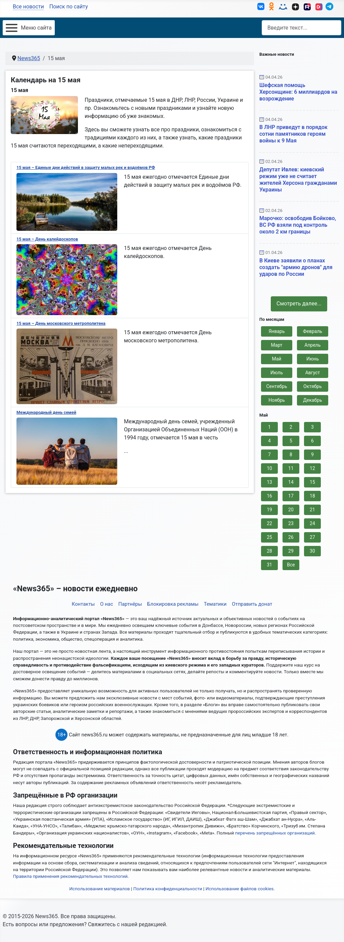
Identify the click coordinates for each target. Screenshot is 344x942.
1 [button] (269, 427)
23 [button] (291, 523)
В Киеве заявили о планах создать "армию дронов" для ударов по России (296, 267)
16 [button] (269, 496)
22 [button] (269, 523)
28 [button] (269, 551)
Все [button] (291, 564)
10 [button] (269, 468)
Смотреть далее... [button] (298, 303)
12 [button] (312, 468)
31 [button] (269, 564)
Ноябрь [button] (276, 400)
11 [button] (291, 468)
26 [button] (291, 537)
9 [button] (312, 454)
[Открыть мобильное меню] (29, 27)
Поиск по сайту (68, 6)
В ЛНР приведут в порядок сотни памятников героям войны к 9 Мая (293, 134)
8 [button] (291, 454)
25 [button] (269, 537)
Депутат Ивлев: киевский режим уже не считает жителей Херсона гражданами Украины (298, 179)
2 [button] (291, 427)
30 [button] (312, 551)
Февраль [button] (312, 331)
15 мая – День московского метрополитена (60, 323)
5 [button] (291, 440)
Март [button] (277, 345)
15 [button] (312, 482)
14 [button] (291, 482)
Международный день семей (46, 412)
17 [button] (291, 496)
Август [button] (312, 372)
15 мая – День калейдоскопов (47, 239)
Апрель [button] (312, 345)
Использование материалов (99, 888)
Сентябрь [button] (276, 386)
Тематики (215, 604)
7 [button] (269, 454)
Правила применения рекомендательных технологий (70, 876)
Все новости (28, 6)
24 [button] (312, 523)
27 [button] (312, 537)
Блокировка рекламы (173, 604)
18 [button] (312, 496)
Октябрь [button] (312, 386)
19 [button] (269, 509)
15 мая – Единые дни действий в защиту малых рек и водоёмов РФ (85, 167)
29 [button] (291, 551)
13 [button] (269, 482)
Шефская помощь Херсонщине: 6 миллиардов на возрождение (298, 91)
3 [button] (312, 427)
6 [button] (312, 440)
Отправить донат (252, 604)
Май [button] (277, 358)
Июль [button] (276, 372)
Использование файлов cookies (240, 888)
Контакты (83, 604)
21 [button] (312, 509)
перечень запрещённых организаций (275, 833)
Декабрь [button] (312, 400)
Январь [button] (276, 331)
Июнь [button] (312, 358)
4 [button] (269, 440)
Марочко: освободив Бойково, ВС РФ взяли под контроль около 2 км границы (297, 225)
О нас (106, 604)
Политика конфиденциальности (167, 888)
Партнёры (130, 604)
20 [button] (291, 509)
